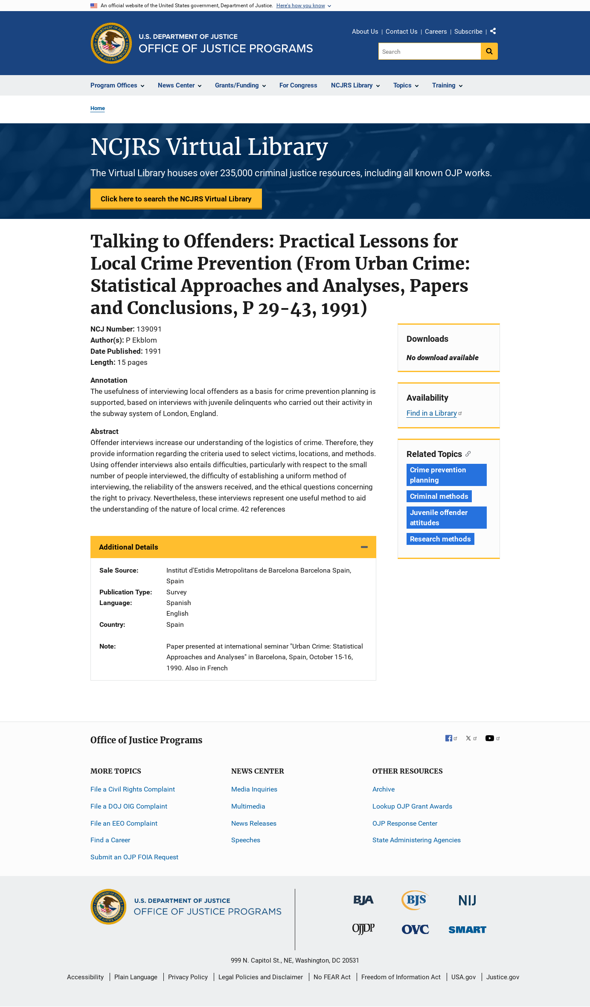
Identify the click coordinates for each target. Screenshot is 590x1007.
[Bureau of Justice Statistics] (415, 906)
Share (496, 32)
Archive (383, 789)
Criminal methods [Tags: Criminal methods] (439, 496)
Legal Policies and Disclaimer (260, 977)
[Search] (430, 51)
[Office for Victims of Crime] (415, 929)
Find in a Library (435, 413)
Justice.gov (502, 977)
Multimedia (248, 806)
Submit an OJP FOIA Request (134, 857)
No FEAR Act (332, 977)
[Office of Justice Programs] (111, 43)
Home (97, 108)
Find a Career (110, 840)
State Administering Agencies (416, 840)
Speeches (245, 840)
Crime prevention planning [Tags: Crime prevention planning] (438, 475)
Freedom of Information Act (401, 977)
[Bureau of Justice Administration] (364, 896)
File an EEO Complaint (123, 823)
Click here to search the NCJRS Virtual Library (176, 199)
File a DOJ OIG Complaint (128, 806)
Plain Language (135, 977)
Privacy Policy (188, 977)
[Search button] (489, 51)
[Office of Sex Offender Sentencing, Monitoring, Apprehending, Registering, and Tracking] (467, 927)
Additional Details (128, 547)
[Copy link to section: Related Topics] (466, 453)
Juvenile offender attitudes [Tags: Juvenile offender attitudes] (439, 517)
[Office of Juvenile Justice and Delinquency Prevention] (363, 931)
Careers (436, 31)
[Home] (226, 43)
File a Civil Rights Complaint (132, 789)
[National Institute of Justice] (467, 897)
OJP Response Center (404, 823)
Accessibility (85, 977)
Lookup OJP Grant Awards (412, 806)
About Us (365, 31)
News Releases (253, 823)
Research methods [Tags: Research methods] (440, 539)
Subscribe (468, 31)
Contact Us (402, 31)
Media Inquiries (254, 789)
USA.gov (463, 977)
